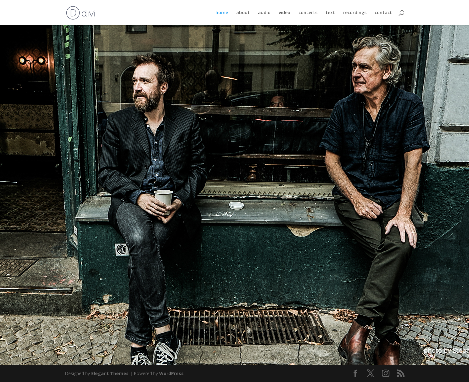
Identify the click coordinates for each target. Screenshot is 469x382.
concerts (308, 12)
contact (383, 12)
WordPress (171, 373)
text (330, 12)
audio (264, 12)
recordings (354, 12)
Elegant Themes (110, 373)
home (221, 12)
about (243, 12)
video (284, 12)
